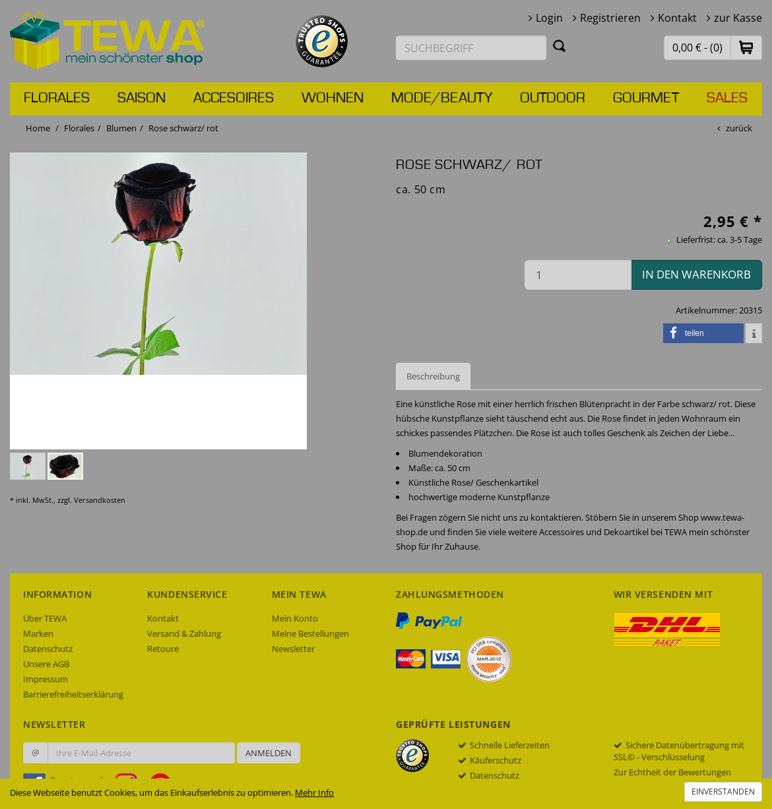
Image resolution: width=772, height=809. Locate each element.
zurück (739, 128)
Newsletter (293, 649)
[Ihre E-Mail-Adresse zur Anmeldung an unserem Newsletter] (141, 752)
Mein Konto (295, 618)
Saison (141, 98)
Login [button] (549, 18)
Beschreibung (433, 376)
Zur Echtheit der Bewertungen (672, 772)
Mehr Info (314, 792)
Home (38, 128)
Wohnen (333, 98)
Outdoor (552, 98)
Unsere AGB (46, 664)
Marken (38, 633)
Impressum (45, 679)
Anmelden (268, 753)
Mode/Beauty (441, 98)
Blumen (121, 128)
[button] (746, 47)
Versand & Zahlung (184, 633)
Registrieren (610, 18)
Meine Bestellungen (310, 633)
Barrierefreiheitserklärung (73, 694)
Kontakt (677, 18)
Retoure (163, 649)
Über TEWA (45, 618)
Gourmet (646, 98)
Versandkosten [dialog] (99, 500)
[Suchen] (559, 45)
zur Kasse (738, 18)
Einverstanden (723, 791)
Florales (57, 98)
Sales (727, 98)
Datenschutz (48, 649)
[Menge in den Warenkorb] (578, 275)
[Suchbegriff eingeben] (471, 48)
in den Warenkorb (696, 274)
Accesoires (233, 98)
